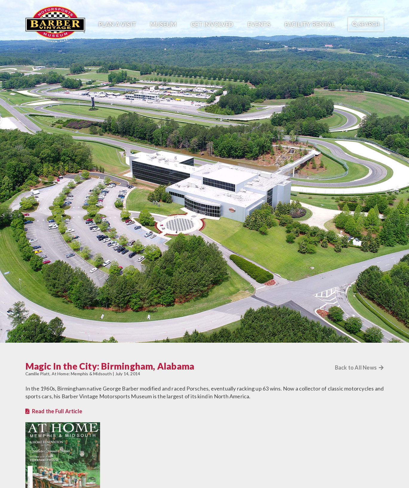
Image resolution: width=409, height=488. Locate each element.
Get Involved (212, 24)
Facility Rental (310, 24)
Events (259, 24)
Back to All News (359, 367)
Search (366, 24)
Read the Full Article (57, 411)
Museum (163, 24)
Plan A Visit (117, 24)
